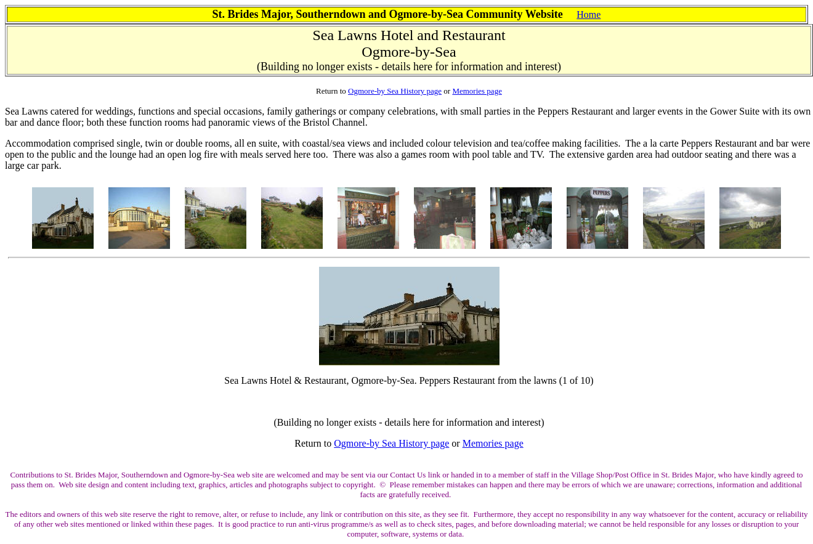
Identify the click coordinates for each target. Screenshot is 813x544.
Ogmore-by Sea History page (395, 90)
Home (588, 14)
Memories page (477, 90)
